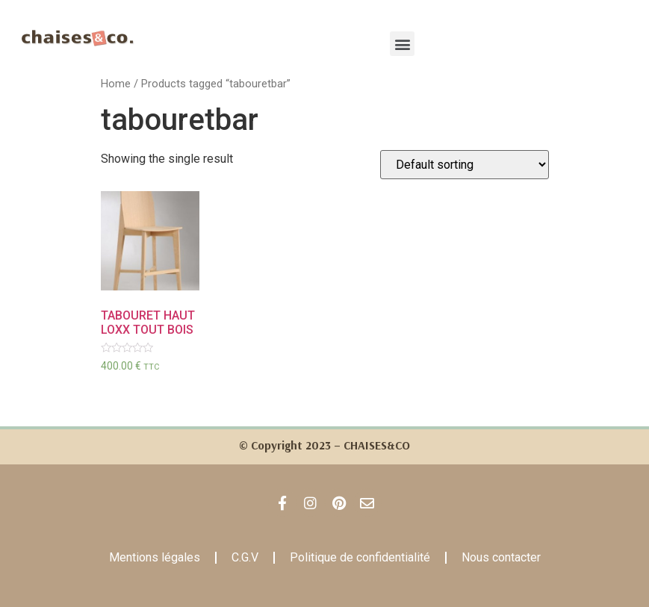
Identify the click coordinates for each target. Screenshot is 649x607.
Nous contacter (501, 557)
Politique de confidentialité (361, 557)
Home (116, 83)
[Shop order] (465, 164)
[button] (402, 43)
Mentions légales (155, 557)
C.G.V (245, 557)
